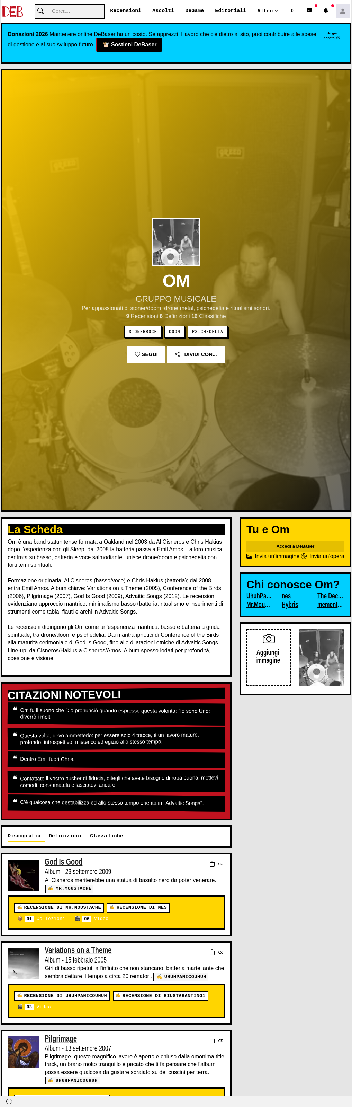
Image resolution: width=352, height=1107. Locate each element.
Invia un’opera (322, 557)
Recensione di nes (142, 907)
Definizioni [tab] (65, 836)
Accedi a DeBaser (295, 546)
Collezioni (45, 919)
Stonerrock (143, 332)
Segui (146, 355)
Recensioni (125, 11)
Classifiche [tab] (106, 836)
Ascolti (163, 11)
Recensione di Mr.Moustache (62, 907)
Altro (265, 11)
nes (286, 596)
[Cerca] (70, 11)
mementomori (330, 605)
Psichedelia (207, 332)
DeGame (194, 11)
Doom (174, 332)
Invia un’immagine (272, 557)
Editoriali (230, 11)
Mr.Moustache (74, 888)
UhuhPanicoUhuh (185, 976)
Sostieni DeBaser (129, 45)
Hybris (290, 605)
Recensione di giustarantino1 (164, 995)
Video (95, 919)
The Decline (330, 596)
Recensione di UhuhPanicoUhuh (65, 995)
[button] (293, 11)
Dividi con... (196, 355)
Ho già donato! (332, 36)
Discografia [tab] (24, 836)
